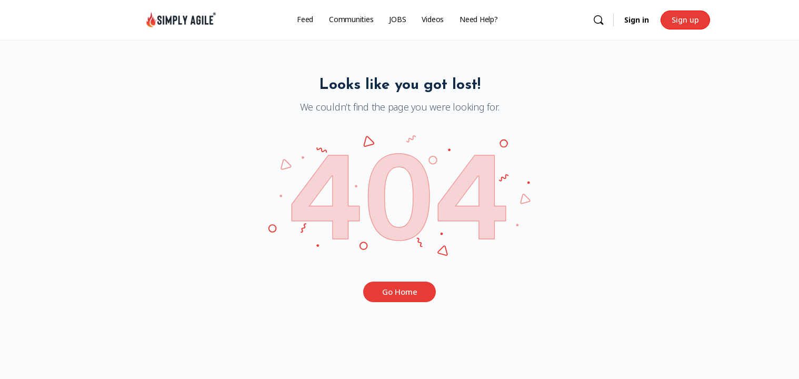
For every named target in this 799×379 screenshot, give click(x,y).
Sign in (636, 20)
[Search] (598, 20)
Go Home (399, 291)
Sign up (685, 20)
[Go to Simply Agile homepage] (181, 19)
